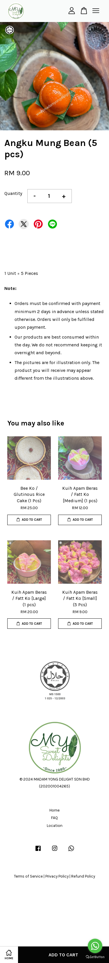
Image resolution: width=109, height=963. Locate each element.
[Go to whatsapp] (95, 946)
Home (54, 810)
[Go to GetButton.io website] (95, 957)
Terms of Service (28, 876)
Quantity (13, 193)
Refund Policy (83, 876)
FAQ (54, 818)
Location (54, 825)
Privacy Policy (57, 876)
